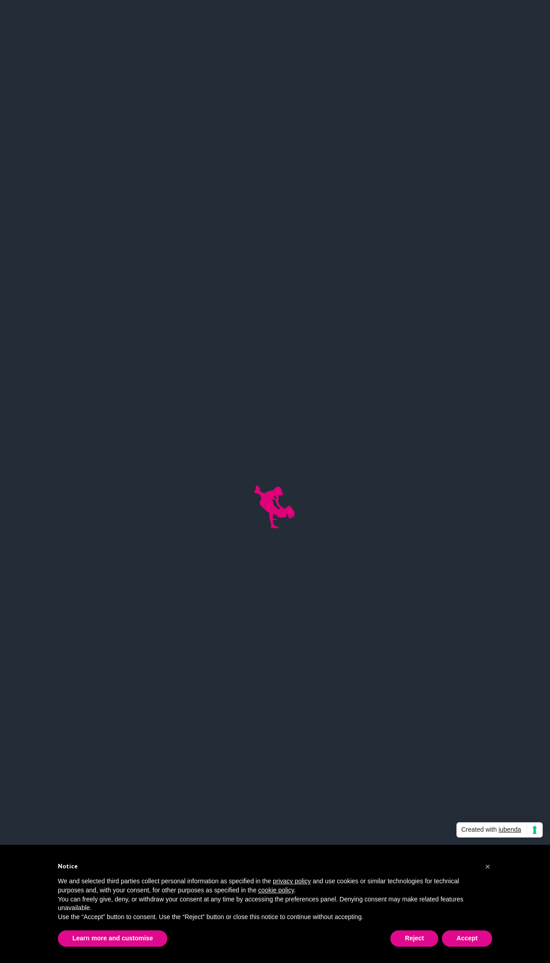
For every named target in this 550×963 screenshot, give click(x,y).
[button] (487, 866)
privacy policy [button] (292, 881)
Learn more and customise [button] (112, 938)
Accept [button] (467, 938)
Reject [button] (414, 938)
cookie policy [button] (276, 890)
